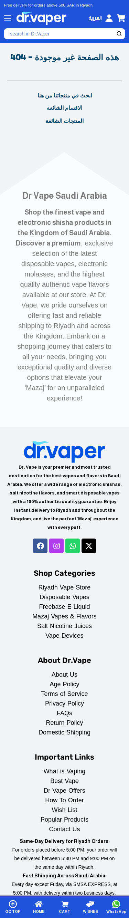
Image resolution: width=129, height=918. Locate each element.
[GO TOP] (12, 907)
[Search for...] (59, 33)
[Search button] (119, 33)
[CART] (64, 907)
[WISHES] (90, 907)
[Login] (109, 18)
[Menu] (7, 18)
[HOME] (38, 907)
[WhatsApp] (116, 907)
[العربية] (94, 18)
